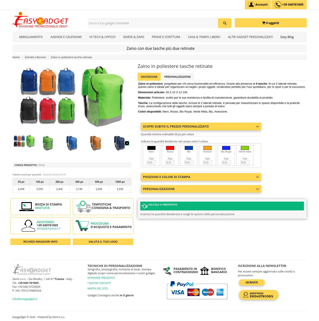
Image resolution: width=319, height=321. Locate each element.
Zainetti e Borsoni (35, 57)
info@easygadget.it (49, 228)
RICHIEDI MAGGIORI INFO (40, 241)
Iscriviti (252, 282)
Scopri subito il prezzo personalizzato (201, 126)
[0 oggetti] (271, 22)
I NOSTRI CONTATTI (99, 283)
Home (16, 57)
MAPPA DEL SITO (98, 288)
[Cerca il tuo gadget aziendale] (225, 23)
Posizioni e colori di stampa (201, 177)
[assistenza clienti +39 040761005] (289, 4)
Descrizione (149, 77)
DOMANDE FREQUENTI (101, 278)
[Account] (258, 4)
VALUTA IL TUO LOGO (103, 241)
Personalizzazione (177, 77)
